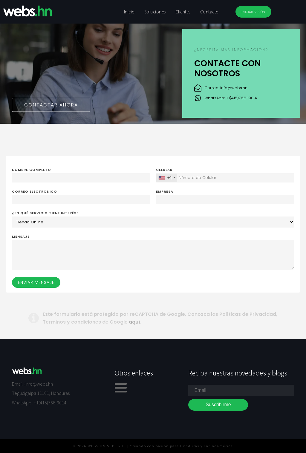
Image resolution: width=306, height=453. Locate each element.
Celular (164, 169)
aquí (134, 322)
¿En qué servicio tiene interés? (45, 213)
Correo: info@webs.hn (225, 88)
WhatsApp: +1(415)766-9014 (230, 98)
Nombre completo (31, 169)
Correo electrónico (34, 191)
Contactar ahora (51, 104)
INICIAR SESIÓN (253, 12)
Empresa (164, 191)
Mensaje (21, 236)
